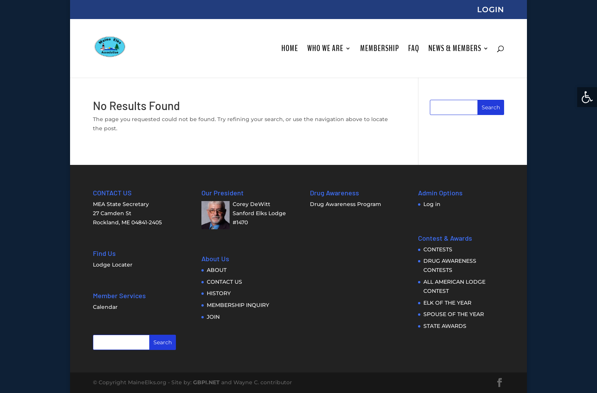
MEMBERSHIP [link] (379, 50)
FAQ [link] (413, 50)
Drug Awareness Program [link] (345, 204)
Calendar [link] (105, 307)
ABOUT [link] (217, 270)
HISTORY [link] (219, 293)
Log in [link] (432, 204)
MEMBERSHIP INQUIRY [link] (238, 305)
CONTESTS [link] (437, 249)
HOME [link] (289, 50)
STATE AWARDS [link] (444, 326)
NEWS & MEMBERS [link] (454, 50)
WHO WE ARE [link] (325, 50)
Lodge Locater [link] (112, 264)
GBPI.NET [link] (206, 382)
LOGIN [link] (490, 10)
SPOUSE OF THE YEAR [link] (453, 314)
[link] (587, 97)
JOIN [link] (213, 316)
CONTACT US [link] (224, 281)
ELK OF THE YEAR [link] (447, 302)
